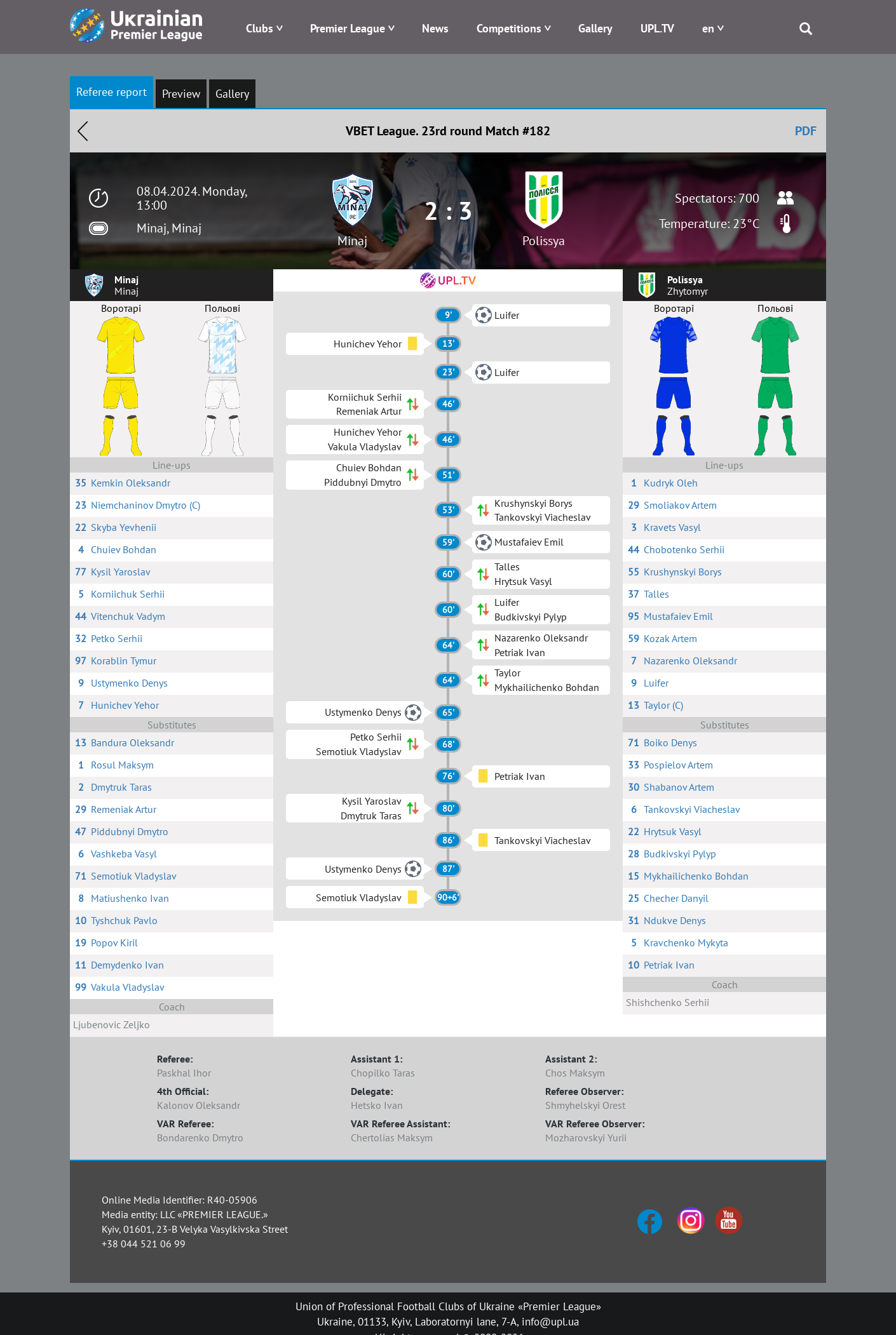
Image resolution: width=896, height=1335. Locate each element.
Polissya (543, 240)
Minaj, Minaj (169, 228)
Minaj (352, 240)
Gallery (595, 28)
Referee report (111, 91)
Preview (181, 93)
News (435, 28)
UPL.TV (657, 28)
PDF (806, 131)
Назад (82, 131)
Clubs (259, 28)
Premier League (347, 28)
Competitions (509, 28)
